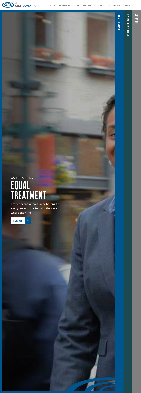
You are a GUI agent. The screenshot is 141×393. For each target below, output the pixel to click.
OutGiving (114, 5)
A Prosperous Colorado (89, 5)
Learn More (22, 220)
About (128, 5)
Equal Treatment (60, 5)
